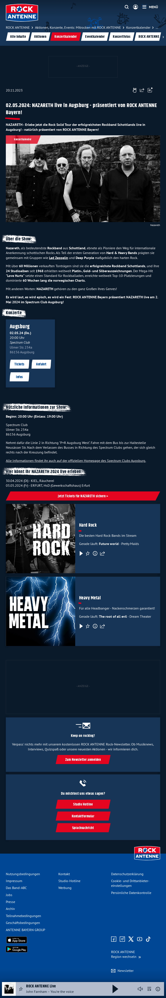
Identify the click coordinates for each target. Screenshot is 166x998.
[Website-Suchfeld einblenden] (127, 7)
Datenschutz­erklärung (127, 874)
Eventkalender (95, 36)
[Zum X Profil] (131, 939)
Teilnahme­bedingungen (23, 916)
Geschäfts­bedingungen (23, 923)
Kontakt (64, 874)
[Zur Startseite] (147, 861)
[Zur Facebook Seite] (113, 939)
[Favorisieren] (87, 553)
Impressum (14, 881)
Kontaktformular (83, 816)
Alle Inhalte (18, 36)
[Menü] (150, 7)
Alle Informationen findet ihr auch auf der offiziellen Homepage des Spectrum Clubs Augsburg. (76, 460)
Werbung (65, 888)
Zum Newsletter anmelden (83, 760)
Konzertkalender (65, 36)
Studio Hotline (83, 804)
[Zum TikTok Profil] (148, 939)
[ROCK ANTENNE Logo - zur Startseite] (22, 13)
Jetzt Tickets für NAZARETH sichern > (83, 496)
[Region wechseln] (126, 954)
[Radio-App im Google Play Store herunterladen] (30, 949)
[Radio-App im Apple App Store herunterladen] (30, 939)
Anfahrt (41, 364)
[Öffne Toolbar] (150, 90)
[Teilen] (102, 553)
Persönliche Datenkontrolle (131, 893)
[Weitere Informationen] (157, 989)
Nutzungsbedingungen (23, 874)
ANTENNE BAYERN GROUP (25, 930)
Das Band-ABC (16, 888)
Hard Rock (88, 525)
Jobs (9, 895)
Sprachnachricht (83, 828)
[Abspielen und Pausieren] (115, 988)
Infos (19, 377)
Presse (10, 902)
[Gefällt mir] (134, 90)
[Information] (95, 553)
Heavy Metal (90, 598)
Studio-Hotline (69, 881)
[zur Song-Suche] (149, 989)
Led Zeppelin (58, 258)
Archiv (10, 908)
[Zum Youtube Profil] (139, 939)
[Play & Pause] (81, 553)
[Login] (135, 7)
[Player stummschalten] (140, 989)
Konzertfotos (121, 36)
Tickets (19, 364)
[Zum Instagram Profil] (122, 939)
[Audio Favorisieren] (21, 989)
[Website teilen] (142, 90)
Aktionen (40, 36)
